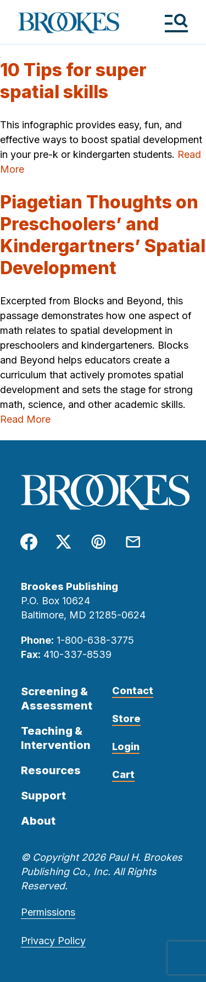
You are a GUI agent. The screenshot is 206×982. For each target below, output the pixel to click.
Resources (51, 770)
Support (43, 795)
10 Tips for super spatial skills (73, 81)
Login (126, 746)
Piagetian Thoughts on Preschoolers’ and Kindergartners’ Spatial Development (102, 235)
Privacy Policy (53, 940)
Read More (25, 419)
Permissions (48, 912)
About (38, 820)
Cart (123, 774)
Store (126, 718)
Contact (132, 690)
